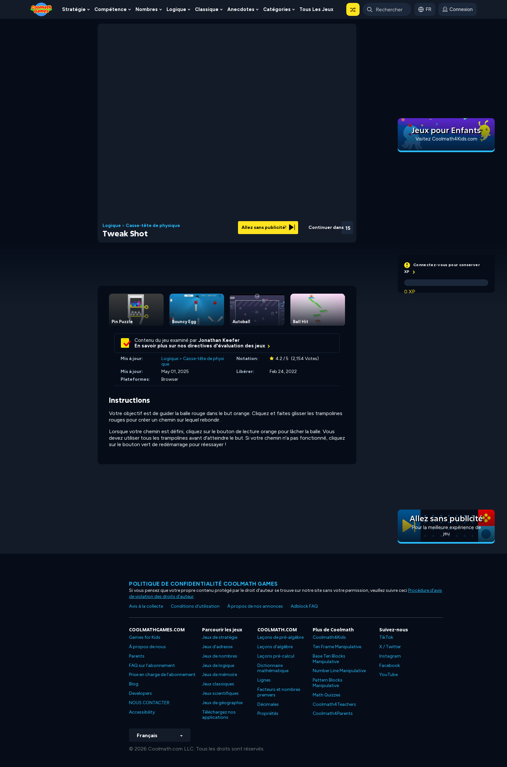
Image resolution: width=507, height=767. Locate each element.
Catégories (277, 9)
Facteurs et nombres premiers (278, 692)
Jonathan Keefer (219, 340)
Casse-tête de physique (153, 225)
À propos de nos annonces (255, 606)
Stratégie (74, 9)
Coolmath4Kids (329, 637)
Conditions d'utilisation (195, 606)
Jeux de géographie (222, 702)
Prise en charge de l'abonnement (162, 674)
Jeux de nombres (219, 656)
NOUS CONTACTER (149, 702)
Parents (137, 656)
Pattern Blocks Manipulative (327, 682)
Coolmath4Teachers (334, 704)
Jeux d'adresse (217, 646)
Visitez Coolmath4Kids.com (446, 139)
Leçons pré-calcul (275, 656)
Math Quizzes (326, 695)
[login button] (457, 9)
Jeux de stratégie (219, 637)
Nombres (146, 9)
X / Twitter (390, 646)
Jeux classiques (218, 684)
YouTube (388, 674)
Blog (133, 684)
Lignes (264, 680)
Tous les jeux (316, 9)
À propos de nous (147, 646)
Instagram (390, 656)
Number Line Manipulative (339, 670)
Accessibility (142, 712)
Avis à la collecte (146, 606)
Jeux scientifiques (220, 693)
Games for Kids (144, 637)
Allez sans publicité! (268, 227)
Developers (140, 693)
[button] (353, 9)
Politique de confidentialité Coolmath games (203, 584)
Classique (207, 9)
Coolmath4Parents (333, 713)
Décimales (268, 704)
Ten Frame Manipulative (337, 646)
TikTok (386, 637)
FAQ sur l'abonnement (152, 665)
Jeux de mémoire (219, 674)
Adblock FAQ (304, 606)
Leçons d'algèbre (275, 646)
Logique (176, 9)
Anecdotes (240, 9)
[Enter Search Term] (387, 9)
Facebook (389, 665)
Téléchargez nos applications (219, 714)
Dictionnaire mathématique (272, 668)
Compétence (110, 9)
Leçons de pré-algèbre (280, 637)
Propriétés (267, 713)
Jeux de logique (218, 665)
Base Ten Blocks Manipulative (329, 658)
